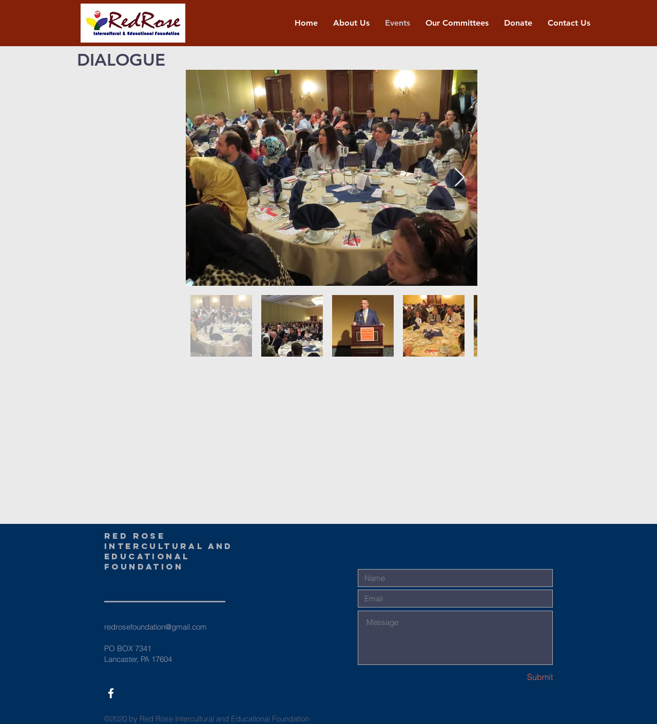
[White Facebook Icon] (111, 693)
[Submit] (516, 677)
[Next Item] (460, 178)
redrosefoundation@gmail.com (155, 627)
